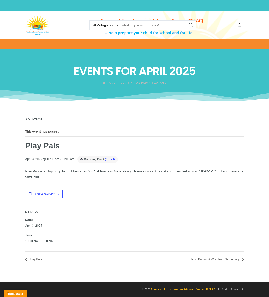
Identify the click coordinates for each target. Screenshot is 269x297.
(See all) (110, 159)
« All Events (33, 118)
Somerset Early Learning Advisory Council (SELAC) (184, 289)
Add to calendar (45, 193)
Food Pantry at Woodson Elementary (215, 259)
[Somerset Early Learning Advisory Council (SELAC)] (37, 25)
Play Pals (35, 259)
